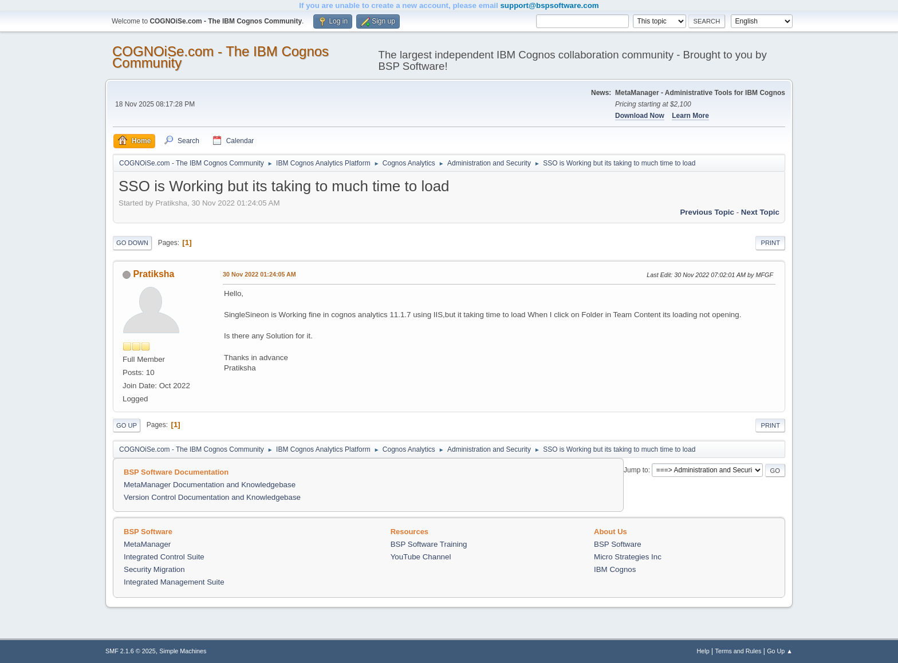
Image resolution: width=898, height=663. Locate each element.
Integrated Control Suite (164, 556)
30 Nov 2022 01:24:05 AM (259, 274)
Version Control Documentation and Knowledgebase (212, 497)
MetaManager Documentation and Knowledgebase (210, 484)
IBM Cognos (615, 569)
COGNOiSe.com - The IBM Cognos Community (220, 57)
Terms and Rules (738, 651)
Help (703, 651)
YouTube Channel (421, 556)
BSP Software (617, 544)
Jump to (636, 470)
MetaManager (147, 544)
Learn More (690, 116)
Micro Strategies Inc (627, 556)
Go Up (126, 425)
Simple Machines (182, 651)
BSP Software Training (429, 544)
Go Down (132, 242)
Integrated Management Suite (174, 582)
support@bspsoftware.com (549, 5)
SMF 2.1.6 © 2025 (130, 651)
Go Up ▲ (780, 651)
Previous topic (707, 212)
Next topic (760, 212)
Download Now (639, 116)
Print (770, 242)
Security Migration (154, 569)
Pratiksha (153, 274)
